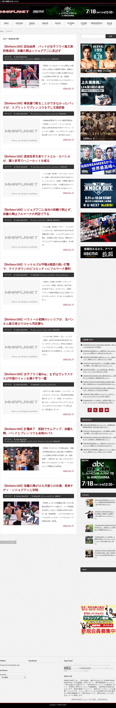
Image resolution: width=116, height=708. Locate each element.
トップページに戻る (8, 542)
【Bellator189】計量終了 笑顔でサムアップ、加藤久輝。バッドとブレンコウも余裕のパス (38, 431)
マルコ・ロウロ (47, 329)
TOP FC (91, 665)
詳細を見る (67, 88)
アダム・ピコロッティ (62, 274)
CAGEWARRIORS (78, 665)
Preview (18, 496)
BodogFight (97, 665)
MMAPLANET (62, 705)
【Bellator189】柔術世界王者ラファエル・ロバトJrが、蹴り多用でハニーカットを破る (36, 158)
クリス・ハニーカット (52, 166)
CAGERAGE (75, 668)
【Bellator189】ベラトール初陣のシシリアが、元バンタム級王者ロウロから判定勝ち (38, 321)
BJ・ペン (109, 668)
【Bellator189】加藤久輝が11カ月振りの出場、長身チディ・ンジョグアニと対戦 (38, 488)
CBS (104, 665)
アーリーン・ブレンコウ (51, 113)
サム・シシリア (37, 329)
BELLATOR (24, 113)
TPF (65, 671)
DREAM (108, 665)
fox (102, 665)
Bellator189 (55, 59)
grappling (70, 670)
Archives (3, 675)
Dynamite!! (69, 665)
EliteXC (86, 671)
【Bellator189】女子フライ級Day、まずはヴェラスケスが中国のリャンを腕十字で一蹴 (38, 376)
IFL (65, 665)
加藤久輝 (37, 59)
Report (18, 113)
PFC (104, 668)
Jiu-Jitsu (81, 670)
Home (1, 31)
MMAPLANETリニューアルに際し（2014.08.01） (89, 699)
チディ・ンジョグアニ (26, 59)
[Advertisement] (90, 298)
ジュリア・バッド (45, 59)
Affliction (76, 670)
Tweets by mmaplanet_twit (10, 665)
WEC (67, 667)
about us (86, 665)
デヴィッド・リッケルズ (47, 274)
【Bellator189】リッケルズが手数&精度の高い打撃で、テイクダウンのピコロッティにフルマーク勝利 (37, 266)
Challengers (85, 668)
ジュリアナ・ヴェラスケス (48, 384)
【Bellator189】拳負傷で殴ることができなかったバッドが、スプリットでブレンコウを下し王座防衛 (38, 105)
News (17, 439)
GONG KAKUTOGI (97, 668)
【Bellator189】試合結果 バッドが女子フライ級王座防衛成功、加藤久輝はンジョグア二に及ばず (38, 48)
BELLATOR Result (21, 56)
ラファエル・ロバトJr (13, 59)
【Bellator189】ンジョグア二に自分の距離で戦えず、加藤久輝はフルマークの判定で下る (38, 211)
